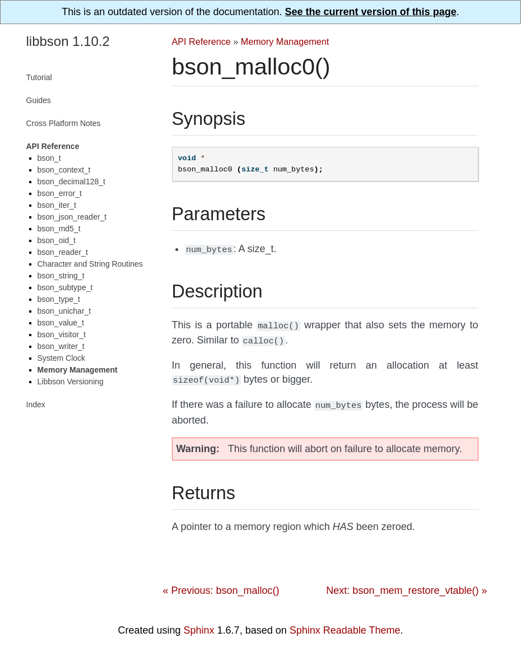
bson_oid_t (57, 240)
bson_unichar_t (64, 310)
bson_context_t (64, 169)
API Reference (201, 41)
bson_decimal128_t (71, 181)
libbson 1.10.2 (68, 41)
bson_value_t (61, 322)
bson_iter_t (57, 205)
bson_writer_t (61, 346)
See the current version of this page (371, 11)
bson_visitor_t (62, 334)
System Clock (62, 358)
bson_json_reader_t (72, 216)
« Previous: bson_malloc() (221, 584)
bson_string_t (61, 275)
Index (35, 404)
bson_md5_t (59, 228)
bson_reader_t (63, 252)
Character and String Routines (90, 263)
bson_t (49, 158)
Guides (38, 100)
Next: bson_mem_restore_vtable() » (406, 584)
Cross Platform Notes (63, 123)
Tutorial (39, 77)
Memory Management (285, 41)
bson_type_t (59, 299)
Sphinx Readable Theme (345, 624)
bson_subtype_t (65, 287)
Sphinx (199, 624)
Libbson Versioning (71, 381)
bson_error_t (60, 193)
